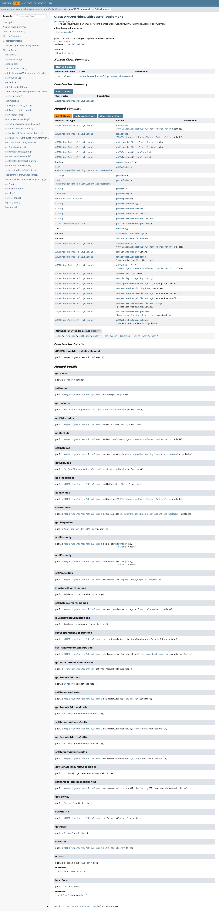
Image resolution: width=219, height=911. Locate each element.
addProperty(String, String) (18, 105)
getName (120, 189)
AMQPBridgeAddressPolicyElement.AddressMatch (106, 76)
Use (24, 3)
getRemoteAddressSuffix (129, 213)
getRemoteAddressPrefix (129, 208)
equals (119, 162)
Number (151, 142)
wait (136, 336)
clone (58, 336)
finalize (70, 336)
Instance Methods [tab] (85, 116)
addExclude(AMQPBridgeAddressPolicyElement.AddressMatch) (27, 92)
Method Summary (12, 36)
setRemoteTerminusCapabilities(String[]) (25, 179)
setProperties (124, 283)
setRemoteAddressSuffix (129, 298)
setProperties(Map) (14, 115)
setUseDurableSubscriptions (132, 320)
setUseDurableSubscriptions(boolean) (24, 133)
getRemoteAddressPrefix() (18, 156)
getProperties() (12, 101)
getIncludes (122, 180)
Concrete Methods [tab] (111, 116)
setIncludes (122, 265)
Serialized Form (65, 53)
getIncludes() (11, 64)
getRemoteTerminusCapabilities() (21, 175)
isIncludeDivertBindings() (17, 119)
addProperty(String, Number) (19, 110)
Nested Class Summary (14, 27)
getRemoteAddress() (15, 147)
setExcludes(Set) (13, 96)
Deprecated (40, 3)
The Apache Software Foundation (85, 906)
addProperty (122, 142)
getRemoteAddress (126, 203)
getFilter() (10, 193)
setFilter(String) (13, 198)
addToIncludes (124, 157)
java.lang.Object (62, 21)
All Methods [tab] (63, 116)
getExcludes (122, 167)
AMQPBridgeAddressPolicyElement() (23, 45)
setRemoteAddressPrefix (129, 293)
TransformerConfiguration (70, 223)
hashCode (121, 228)
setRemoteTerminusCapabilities (134, 303)
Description (8, 22)
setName (120, 273)
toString (125, 336)
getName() (10, 55)
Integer (59, 193)
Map (57, 198)
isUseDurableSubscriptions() (19, 129)
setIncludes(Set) (13, 78)
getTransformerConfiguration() (20, 142)
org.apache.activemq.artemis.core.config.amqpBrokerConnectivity (34, 9)
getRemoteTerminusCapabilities (134, 218)
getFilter (121, 175)
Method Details (10, 50)
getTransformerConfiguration (133, 223)
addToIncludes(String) (16, 69)
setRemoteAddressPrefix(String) (21, 161)
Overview (6, 3)
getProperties (124, 198)
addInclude (122, 134)
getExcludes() (12, 82)
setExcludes (122, 243)
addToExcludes (124, 152)
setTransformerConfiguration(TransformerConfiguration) (27, 138)
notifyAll (110, 336)
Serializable (63, 32)
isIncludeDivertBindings (130, 233)
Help (50, 3)
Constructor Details (12, 41)
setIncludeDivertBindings (131, 257)
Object (68, 41)
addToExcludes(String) (16, 87)
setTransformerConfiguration (133, 311)
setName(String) (13, 59)
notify (97, 336)
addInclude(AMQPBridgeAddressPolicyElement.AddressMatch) (27, 73)
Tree (29, 3)
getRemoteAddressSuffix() (18, 166)
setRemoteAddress (126, 288)
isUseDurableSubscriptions (131, 238)
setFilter (121, 252)
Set (57, 167)
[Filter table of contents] (30, 16)
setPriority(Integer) (14, 189)
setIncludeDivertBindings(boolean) (22, 124)
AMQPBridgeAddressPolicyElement (90, 9)
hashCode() (11, 207)
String (134, 142)
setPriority (122, 278)
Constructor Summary (14, 32)
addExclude (122, 125)
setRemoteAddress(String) (18, 152)
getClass (84, 336)
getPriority (122, 193)
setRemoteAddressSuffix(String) (21, 170)
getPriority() (11, 184)
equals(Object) (12, 203)
